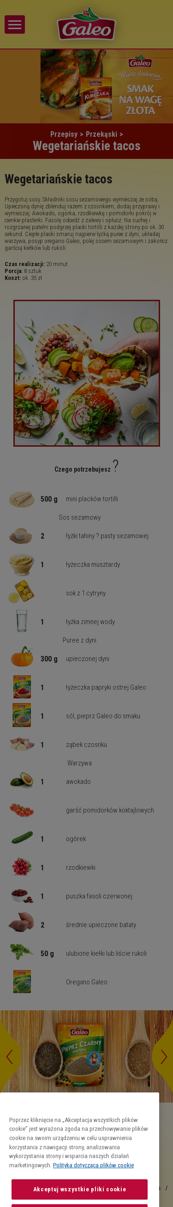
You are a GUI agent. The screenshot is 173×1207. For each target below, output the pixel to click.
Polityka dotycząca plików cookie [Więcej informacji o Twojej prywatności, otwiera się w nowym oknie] (93, 1186)
